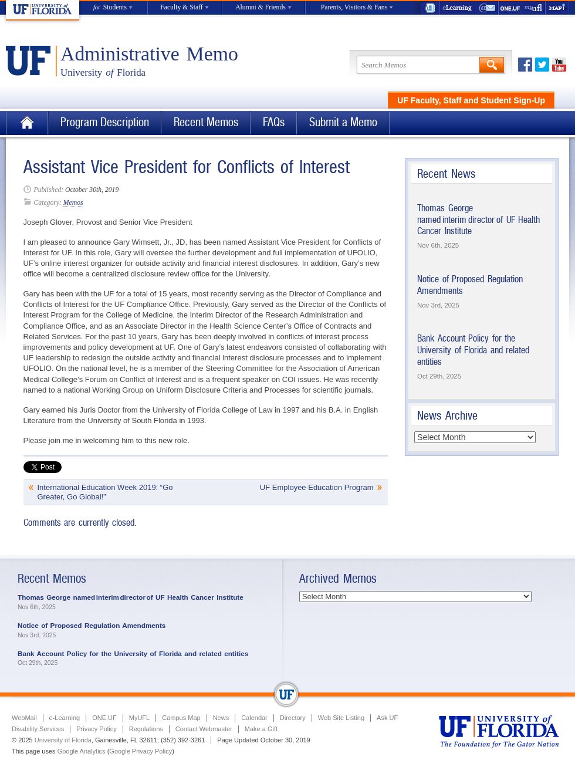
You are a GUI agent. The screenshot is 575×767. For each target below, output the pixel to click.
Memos (73, 203)
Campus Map (181, 717)
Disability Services (38, 728)
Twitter (542, 65)
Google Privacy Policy (140, 751)
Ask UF (387, 717)
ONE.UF (510, 8)
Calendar (254, 717)
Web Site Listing (341, 717)
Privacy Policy (96, 728)
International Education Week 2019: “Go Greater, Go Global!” (105, 492)
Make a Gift (261, 728)
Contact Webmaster (203, 728)
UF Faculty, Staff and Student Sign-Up (471, 100)
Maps (557, 8)
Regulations (146, 728)
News (221, 717)
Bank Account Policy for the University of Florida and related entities (473, 350)
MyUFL (139, 717)
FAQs (274, 122)
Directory (293, 717)
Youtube (559, 65)
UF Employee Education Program (317, 487)
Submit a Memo (343, 122)
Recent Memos (206, 122)
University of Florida (63, 740)
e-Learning (457, 8)
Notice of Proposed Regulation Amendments (91, 625)
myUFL (534, 8)
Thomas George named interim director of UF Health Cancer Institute (478, 219)
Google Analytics (82, 751)
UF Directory (430, 8)
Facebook (525, 65)
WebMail (487, 8)
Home (27, 122)
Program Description (104, 122)
